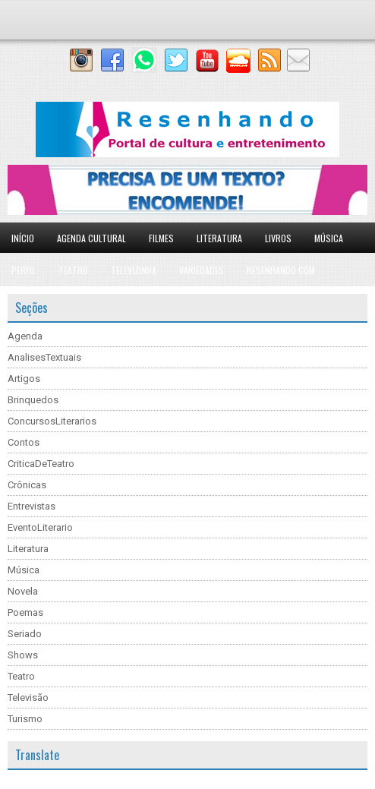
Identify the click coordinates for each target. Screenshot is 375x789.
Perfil (23, 270)
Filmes (161, 238)
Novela (23, 591)
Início (22, 238)
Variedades (201, 270)
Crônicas (27, 485)
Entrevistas (31, 506)
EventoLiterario (40, 527)
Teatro (73, 270)
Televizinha (133, 270)
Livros (278, 238)
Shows (23, 655)
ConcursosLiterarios (52, 421)
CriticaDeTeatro (41, 463)
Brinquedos (33, 400)
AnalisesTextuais (44, 357)
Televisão (28, 697)
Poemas (25, 612)
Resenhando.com (281, 270)
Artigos (24, 378)
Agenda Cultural (91, 238)
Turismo (25, 718)
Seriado (25, 633)
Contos (23, 442)
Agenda (25, 336)
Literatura (219, 238)
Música (328, 238)
